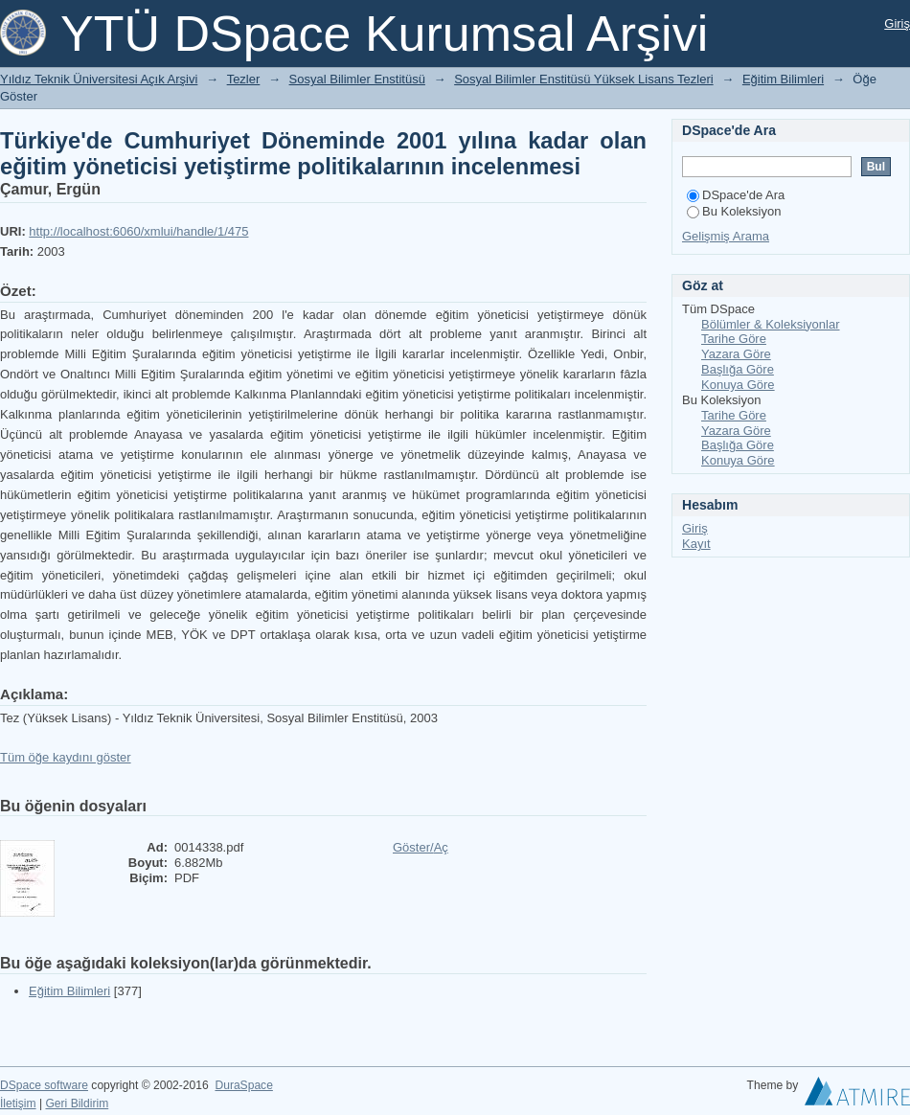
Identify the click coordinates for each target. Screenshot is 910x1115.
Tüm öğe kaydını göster (65, 757)
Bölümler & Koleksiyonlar (770, 324)
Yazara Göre (736, 354)
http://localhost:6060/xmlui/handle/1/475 (138, 231)
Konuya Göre (738, 384)
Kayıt (696, 543)
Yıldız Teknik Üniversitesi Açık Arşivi (98, 79)
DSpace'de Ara (736, 195)
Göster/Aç (420, 847)
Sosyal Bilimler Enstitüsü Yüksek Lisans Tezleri (583, 79)
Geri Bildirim (76, 1103)
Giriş (897, 23)
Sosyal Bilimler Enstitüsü (357, 79)
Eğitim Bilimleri (783, 79)
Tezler (244, 79)
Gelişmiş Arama (725, 236)
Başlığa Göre (737, 369)
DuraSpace (243, 1085)
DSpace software (44, 1085)
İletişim (18, 1103)
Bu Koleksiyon (734, 211)
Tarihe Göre (733, 338)
